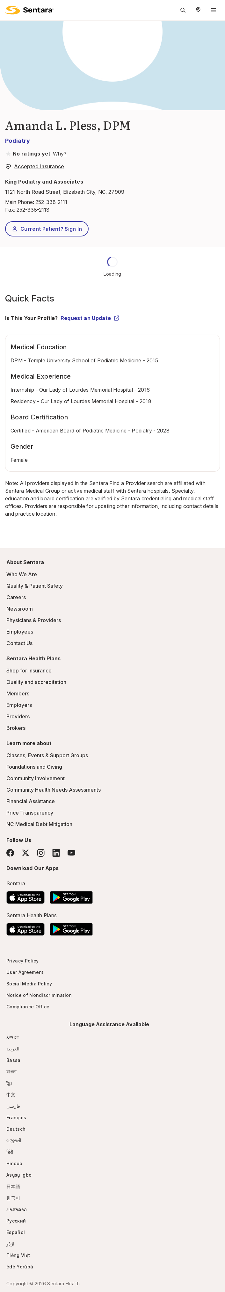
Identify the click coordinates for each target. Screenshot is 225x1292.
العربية (12, 1048)
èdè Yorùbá (19, 1266)
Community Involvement (35, 778)
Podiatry (17, 140)
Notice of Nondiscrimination (39, 995)
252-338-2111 (51, 202)
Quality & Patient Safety (34, 586)
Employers (19, 705)
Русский (16, 1220)
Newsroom (19, 609)
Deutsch (15, 1129)
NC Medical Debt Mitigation (39, 824)
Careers (16, 597)
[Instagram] (41, 852)
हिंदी (10, 1152)
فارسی (13, 1106)
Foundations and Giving (34, 767)
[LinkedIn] (56, 852)
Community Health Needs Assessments (53, 790)
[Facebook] (10, 853)
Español (15, 1232)
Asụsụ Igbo (19, 1175)
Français (16, 1117)
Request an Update (90, 318)
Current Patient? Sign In (46, 229)
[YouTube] (71, 853)
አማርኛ (12, 1037)
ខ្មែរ (9, 1083)
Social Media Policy (29, 983)
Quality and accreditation (36, 682)
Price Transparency (29, 812)
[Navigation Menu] (213, 10)
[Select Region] (198, 10)
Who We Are (21, 574)
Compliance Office (27, 1006)
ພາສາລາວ (16, 1209)
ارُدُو (10, 1243)
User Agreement (24, 972)
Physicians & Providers (33, 620)
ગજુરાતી (13, 1140)
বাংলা (11, 1071)
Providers (18, 716)
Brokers (15, 728)
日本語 (13, 1186)
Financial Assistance (30, 801)
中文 (11, 1094)
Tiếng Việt (18, 1255)
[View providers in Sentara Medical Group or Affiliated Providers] (59, 153)
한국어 (13, 1198)
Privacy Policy (22, 960)
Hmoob (14, 1163)
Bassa (13, 1060)
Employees (19, 631)
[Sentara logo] (29, 10)
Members (17, 693)
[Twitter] (25, 853)
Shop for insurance (29, 670)
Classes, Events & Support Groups (47, 755)
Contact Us (19, 643)
